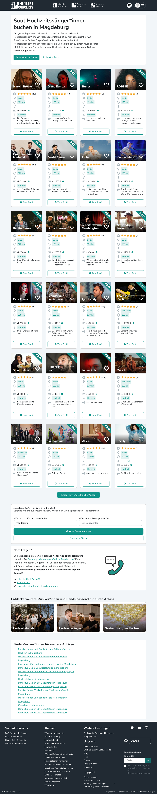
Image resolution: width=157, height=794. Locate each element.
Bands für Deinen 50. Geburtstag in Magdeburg (42, 682)
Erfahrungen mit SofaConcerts (97, 749)
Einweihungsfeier (52, 781)
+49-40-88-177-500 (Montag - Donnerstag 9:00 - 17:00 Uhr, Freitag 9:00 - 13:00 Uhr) (99, 783)
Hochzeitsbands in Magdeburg (33, 679)
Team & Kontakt (91, 746)
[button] (140, 5)
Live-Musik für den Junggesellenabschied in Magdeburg (47, 664)
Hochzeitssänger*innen (55, 743)
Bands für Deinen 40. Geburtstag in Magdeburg (42, 712)
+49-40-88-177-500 (28, 579)
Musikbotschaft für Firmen (56, 761)
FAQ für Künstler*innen (16, 733)
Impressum (110, 792)
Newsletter (89, 767)
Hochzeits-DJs (51, 747)
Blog (86, 753)
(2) (128, 460)
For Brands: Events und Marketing (99, 733)
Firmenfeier (50, 750)
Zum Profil (28, 131)
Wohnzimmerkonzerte (54, 733)
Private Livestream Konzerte (57, 771)
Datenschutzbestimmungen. (139, 773)
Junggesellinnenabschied (56, 778)
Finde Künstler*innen (26, 57)
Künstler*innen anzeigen (78, 531)
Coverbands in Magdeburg (31, 705)
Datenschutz (123, 792)
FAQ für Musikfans (13, 736)
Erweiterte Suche (79, 538)
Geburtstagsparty (52, 736)
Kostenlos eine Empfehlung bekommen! (37, 586)
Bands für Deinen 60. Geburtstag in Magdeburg (42, 686)
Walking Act (50, 785)
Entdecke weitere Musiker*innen (78, 495)
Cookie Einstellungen (146, 792)
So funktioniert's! (51, 57)
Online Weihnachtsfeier (55, 757)
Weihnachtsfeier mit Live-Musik (59, 754)
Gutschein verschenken (15, 743)
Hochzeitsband (51, 740)
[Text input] (134, 760)
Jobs (86, 757)
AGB (132, 792)
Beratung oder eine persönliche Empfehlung (51, 559)
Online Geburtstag (53, 774)
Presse (87, 760)
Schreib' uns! (23, 582)
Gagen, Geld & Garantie (15, 740)
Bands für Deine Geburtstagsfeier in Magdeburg (43, 667)
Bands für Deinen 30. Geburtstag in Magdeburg (42, 709)
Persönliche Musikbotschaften (58, 764)
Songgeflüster (90, 736)
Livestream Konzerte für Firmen (59, 768)
